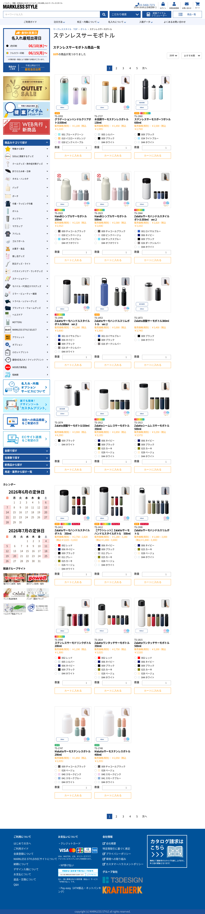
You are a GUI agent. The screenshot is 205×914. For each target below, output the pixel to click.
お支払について (22, 874)
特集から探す (15, 149)
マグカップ (13, 226)
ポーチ (11, 196)
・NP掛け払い (66, 865)
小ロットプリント (17, 352)
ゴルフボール (15, 241)
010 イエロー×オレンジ (72, 138)
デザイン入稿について (26, 869)
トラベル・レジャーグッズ (21, 301)
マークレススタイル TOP (65, 29)
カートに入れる (73, 155)
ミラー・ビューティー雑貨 (21, 294)
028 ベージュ (106, 452)
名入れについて (115, 22)
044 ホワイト (106, 142)
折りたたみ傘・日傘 (18, 171)
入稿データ (144, 22)
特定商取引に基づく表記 (116, 848)
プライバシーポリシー (117, 854)
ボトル (84, 29)
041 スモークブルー (69, 778)
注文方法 (58, 22)
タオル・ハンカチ (17, 179)
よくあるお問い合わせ (175, 22)
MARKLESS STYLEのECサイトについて (35, 859)
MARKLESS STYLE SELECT (21, 330)
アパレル (12, 234)
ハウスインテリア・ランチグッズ (24, 271)
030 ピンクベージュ (69, 235)
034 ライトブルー (148, 138)
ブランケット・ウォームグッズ (23, 308)
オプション (13, 345)
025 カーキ (105, 448)
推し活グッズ (15, 256)
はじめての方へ (22, 843)
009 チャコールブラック (72, 231)
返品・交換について (25, 879)
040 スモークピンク (69, 774)
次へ (144, 68)
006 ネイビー (146, 235)
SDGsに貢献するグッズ (19, 156)
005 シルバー (106, 134)
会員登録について (24, 854)
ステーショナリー (17, 279)
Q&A (16, 884)
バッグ (11, 187)
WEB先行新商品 (16, 367)
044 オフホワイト (68, 243)
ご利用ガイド (30, 22)
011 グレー (65, 557)
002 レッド (65, 545)
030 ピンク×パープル (70, 142)
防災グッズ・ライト (18, 264)
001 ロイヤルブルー (149, 231)
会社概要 (109, 843)
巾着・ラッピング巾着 (19, 204)
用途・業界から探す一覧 (18, 472)
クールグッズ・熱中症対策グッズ (24, 164)
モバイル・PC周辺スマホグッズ (23, 286)
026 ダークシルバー (149, 243)
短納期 (11, 375)
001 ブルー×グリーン (70, 134)
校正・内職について (87, 22)
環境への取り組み (114, 859)
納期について (21, 864)
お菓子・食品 (15, 249)
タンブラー (13, 219)
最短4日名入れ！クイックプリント (24, 360)
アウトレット (15, 337)
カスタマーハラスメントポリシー (123, 864)
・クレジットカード (69, 843)
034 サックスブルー (69, 239)
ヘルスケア (13, 315)
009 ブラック (106, 138)
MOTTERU (13, 322)
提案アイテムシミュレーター (157, 14)
